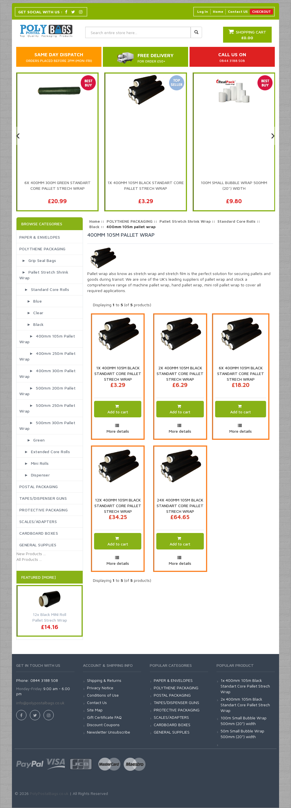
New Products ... (31, 553)
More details (118, 431)
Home (218, 11)
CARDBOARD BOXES (38, 533)
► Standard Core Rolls (44, 289)
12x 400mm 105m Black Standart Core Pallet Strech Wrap (117, 505)
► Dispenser (34, 474)
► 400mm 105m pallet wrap (47, 339)
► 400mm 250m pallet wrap (47, 356)
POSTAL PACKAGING (38, 486)
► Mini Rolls (34, 463)
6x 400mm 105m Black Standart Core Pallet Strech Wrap (240, 373)
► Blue (30, 301)
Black (94, 226)
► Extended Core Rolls (44, 451)
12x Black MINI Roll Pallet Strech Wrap (49, 617)
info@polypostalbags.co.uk (40, 702)
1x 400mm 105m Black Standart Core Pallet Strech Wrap (117, 373)
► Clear (31, 312)
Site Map (95, 709)
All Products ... (29, 559)
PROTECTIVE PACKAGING (43, 509)
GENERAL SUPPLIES (37, 544)
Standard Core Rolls (236, 221)
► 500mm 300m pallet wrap (47, 425)
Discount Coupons (103, 724)
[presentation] (18, 136)
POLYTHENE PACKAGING (42, 248)
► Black (31, 324)
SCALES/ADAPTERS (38, 521)
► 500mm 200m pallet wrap (47, 391)
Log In (202, 11)
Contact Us (97, 702)
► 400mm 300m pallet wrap (47, 373)
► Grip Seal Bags (37, 260)
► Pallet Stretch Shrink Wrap (43, 275)
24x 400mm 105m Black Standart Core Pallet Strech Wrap (180, 505)
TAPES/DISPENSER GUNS (43, 498)
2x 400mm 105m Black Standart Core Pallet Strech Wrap (180, 373)
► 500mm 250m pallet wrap (47, 408)
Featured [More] (38, 577)
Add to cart (117, 411)
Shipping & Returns (104, 680)
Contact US (238, 11)
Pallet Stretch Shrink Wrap (185, 221)
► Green (32, 440)
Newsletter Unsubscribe (108, 732)
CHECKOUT (261, 11)
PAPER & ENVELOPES (39, 237)
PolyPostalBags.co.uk (49, 793)
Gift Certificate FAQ (104, 717)
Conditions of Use (103, 695)
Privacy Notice (100, 687)
